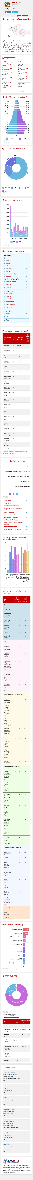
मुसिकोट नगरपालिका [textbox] (22, 16)
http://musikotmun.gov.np (14, 1078)
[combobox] (22, 16)
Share (8, 12)
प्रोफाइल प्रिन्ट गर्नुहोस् (19, 8)
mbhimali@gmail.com (12, 1127)
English (8, 8)
